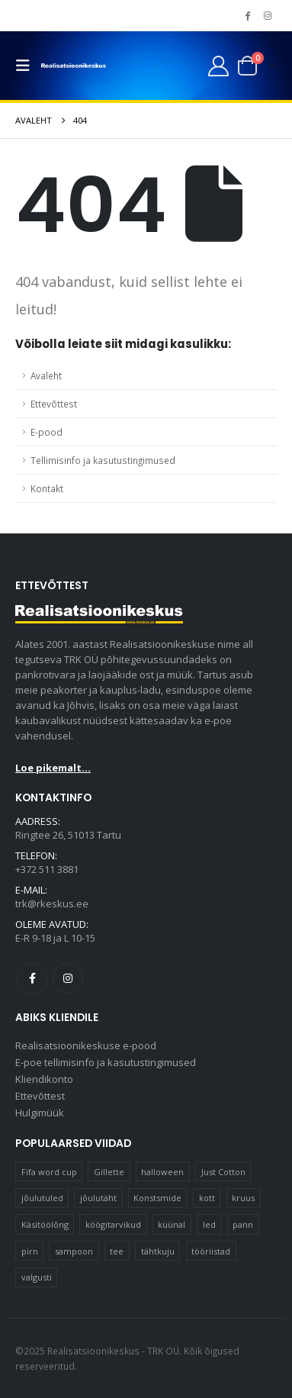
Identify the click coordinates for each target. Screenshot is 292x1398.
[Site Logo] (73, 66)
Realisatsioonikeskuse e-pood (85, 1045)
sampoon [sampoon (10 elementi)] (74, 1251)
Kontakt (46, 488)
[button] (26, 66)
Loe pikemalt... (53, 768)
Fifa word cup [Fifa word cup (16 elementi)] (49, 1171)
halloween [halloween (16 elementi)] (162, 1171)
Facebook (32, 978)
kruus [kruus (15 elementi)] (243, 1197)
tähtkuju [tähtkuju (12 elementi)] (158, 1251)
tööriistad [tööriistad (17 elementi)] (210, 1251)
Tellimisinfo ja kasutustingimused (102, 460)
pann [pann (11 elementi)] (243, 1224)
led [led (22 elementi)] (209, 1224)
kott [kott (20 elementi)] (207, 1197)
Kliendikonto (44, 1079)
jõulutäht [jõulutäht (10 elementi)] (98, 1197)
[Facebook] (247, 15)
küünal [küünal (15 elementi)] (171, 1224)
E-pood (46, 432)
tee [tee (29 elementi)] (117, 1251)
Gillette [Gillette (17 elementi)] (109, 1171)
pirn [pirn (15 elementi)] (29, 1251)
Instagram (68, 978)
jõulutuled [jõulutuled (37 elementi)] (42, 1197)
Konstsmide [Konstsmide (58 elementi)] (157, 1197)
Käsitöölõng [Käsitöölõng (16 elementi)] (45, 1224)
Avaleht (46, 375)
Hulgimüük (39, 1112)
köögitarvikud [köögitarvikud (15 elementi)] (113, 1224)
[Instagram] (267, 15)
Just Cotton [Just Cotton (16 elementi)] (223, 1171)
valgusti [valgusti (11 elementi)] (36, 1277)
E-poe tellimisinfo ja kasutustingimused (105, 1062)
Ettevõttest (53, 404)
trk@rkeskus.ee (51, 903)
